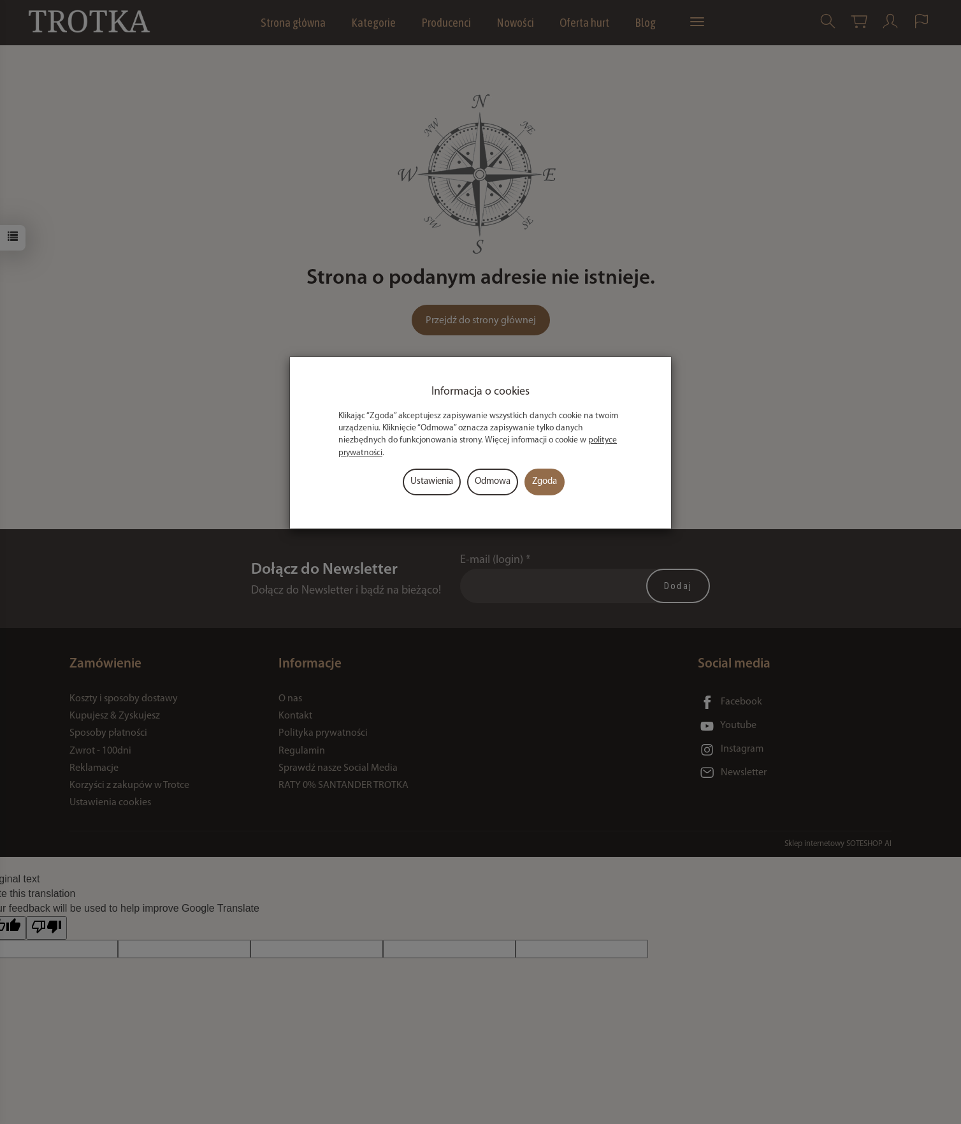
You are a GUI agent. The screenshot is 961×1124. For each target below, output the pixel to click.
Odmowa (492, 481)
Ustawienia (431, 481)
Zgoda (544, 481)
